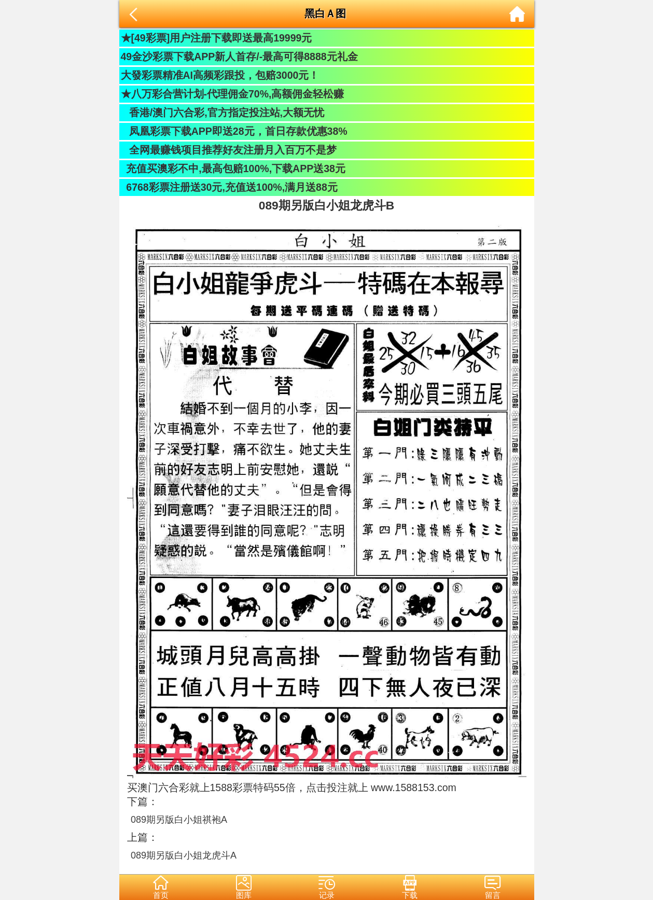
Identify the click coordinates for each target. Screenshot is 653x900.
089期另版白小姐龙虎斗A (184, 855)
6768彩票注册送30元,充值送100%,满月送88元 (229, 187)
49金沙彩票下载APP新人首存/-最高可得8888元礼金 (239, 56)
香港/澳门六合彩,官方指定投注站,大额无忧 (223, 112)
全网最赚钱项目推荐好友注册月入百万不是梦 (229, 150)
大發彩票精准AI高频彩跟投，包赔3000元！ (220, 75)
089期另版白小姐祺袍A (179, 819)
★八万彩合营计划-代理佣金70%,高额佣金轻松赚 (232, 94)
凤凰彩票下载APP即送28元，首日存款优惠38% (234, 131)
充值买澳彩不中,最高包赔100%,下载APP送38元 (233, 168)
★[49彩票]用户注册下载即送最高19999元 (216, 38)
